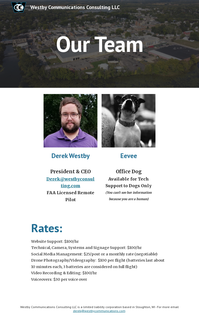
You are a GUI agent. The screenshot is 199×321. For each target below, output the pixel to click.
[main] (99, 44)
